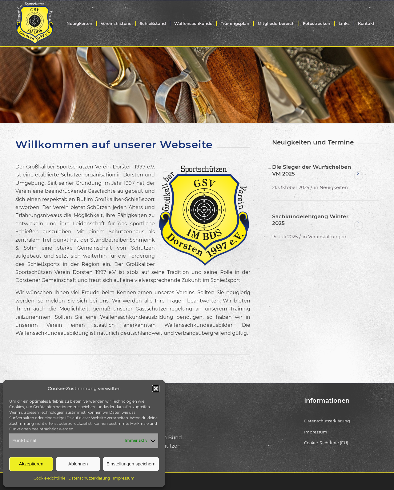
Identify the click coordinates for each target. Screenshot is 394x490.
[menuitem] (79, 23)
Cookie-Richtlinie (49, 478)
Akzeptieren (31, 463)
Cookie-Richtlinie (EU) (326, 442)
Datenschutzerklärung (89, 478)
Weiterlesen (359, 176)
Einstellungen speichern (131, 463)
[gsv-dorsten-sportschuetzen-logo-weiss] (34, 23)
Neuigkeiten (334, 187)
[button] (156, 388)
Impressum (124, 478)
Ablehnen (78, 463)
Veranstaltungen (327, 236)
